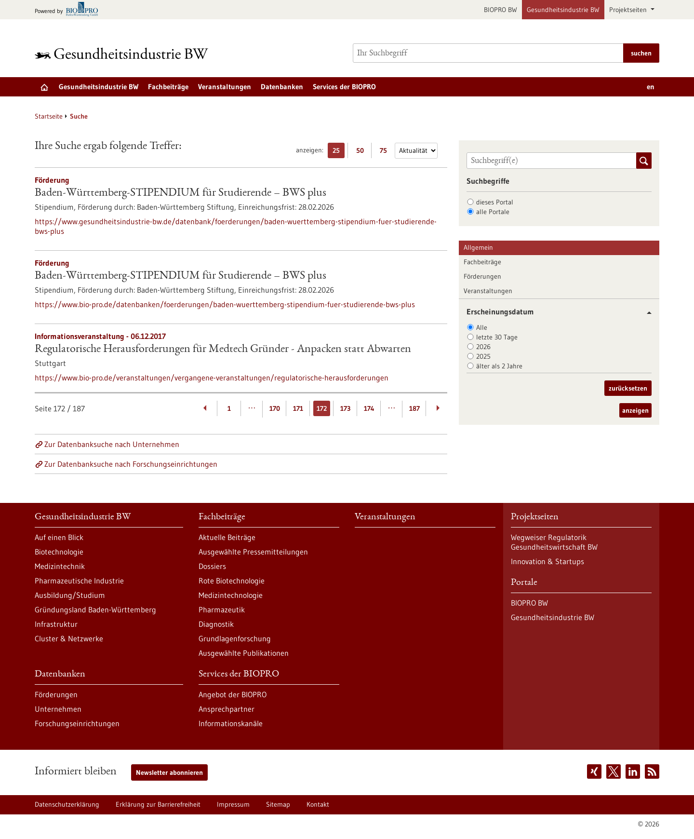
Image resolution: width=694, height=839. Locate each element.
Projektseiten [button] (629, 9)
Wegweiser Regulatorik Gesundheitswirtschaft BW (554, 542)
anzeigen (635, 410)
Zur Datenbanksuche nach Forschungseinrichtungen (130, 464)
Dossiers (212, 566)
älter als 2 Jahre (499, 366)
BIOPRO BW (500, 9)
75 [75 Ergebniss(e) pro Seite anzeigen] (386, 152)
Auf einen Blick (59, 537)
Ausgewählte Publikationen (244, 653)
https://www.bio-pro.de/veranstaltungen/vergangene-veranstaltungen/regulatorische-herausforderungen (211, 377)
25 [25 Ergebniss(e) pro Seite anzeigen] (339, 152)
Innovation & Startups (547, 561)
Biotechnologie (59, 551)
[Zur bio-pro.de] (69, 10)
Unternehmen (58, 709)
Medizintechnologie (231, 595)
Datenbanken (282, 86)
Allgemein (478, 247)
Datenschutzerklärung (67, 804)
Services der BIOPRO (344, 86)
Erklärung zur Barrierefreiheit (158, 804)
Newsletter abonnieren (169, 772)
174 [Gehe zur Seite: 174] (369, 408)
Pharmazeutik (222, 609)
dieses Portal (494, 202)
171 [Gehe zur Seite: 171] (298, 408)
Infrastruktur (56, 624)
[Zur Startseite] (124, 53)
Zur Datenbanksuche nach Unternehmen (111, 444)
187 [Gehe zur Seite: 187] (414, 408)
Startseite (49, 116)
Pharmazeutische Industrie (79, 580)
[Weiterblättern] (437, 408)
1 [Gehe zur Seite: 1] (229, 408)
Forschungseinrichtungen (77, 723)
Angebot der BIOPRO (233, 694)
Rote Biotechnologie (232, 580)
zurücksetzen (628, 388)
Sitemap (278, 804)
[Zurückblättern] (205, 408)
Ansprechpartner (226, 709)
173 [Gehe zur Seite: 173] (345, 408)
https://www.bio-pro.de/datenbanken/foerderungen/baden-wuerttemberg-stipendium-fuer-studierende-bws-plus (225, 304)
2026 (483, 346)
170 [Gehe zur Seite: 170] (274, 408)
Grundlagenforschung (235, 638)
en (650, 86)
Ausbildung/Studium (70, 595)
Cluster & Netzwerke (69, 638)
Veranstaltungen (224, 86)
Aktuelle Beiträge (227, 537)
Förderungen (482, 276)
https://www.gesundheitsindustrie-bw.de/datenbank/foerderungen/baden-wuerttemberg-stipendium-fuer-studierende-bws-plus (236, 226)
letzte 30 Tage (497, 337)
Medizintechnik (60, 566)
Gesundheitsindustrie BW (563, 9)
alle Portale (492, 211)
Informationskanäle (231, 723)
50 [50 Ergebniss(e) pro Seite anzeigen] (362, 152)
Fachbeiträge (168, 86)
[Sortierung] (416, 151)
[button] (646, 313)
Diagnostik (216, 624)
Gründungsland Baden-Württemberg (95, 609)
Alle (481, 327)
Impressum (233, 804)
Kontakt (318, 804)
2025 (483, 356)
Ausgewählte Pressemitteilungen (253, 551)
